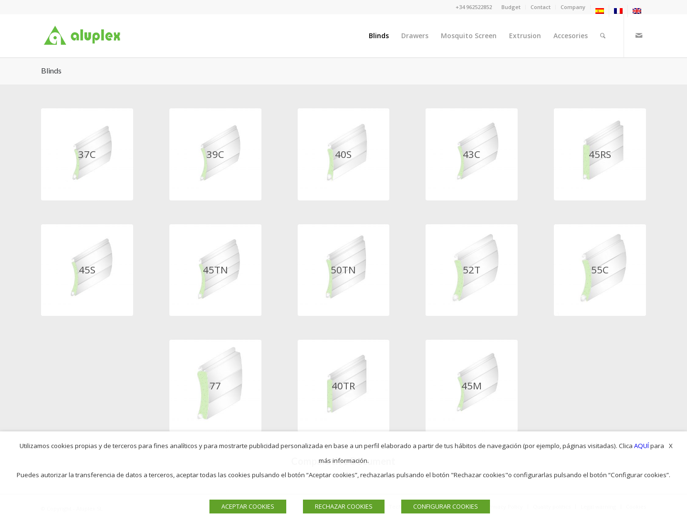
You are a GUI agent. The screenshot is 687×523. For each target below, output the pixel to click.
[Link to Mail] (639, 35)
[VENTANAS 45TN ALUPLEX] (215, 270)
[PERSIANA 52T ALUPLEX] (472, 270)
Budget (510, 6)
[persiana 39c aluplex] (215, 154)
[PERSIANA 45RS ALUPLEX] (600, 154)
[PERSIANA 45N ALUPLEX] (472, 386)
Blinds (51, 70)
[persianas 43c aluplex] (472, 154)
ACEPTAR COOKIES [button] (247, 506)
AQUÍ (641, 445)
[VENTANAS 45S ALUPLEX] (87, 270)
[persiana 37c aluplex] (87, 154)
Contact (541, 6)
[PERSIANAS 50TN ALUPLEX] (344, 270)
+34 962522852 (474, 6)
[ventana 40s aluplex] (344, 154)
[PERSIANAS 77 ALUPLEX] (215, 386)
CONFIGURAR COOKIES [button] (445, 506)
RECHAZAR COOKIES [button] (344, 506)
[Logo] (84, 35)
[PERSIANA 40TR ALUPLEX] (344, 386)
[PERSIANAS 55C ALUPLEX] (600, 270)
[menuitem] (511, 7)
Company (573, 6)
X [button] (671, 445)
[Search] (603, 35)
